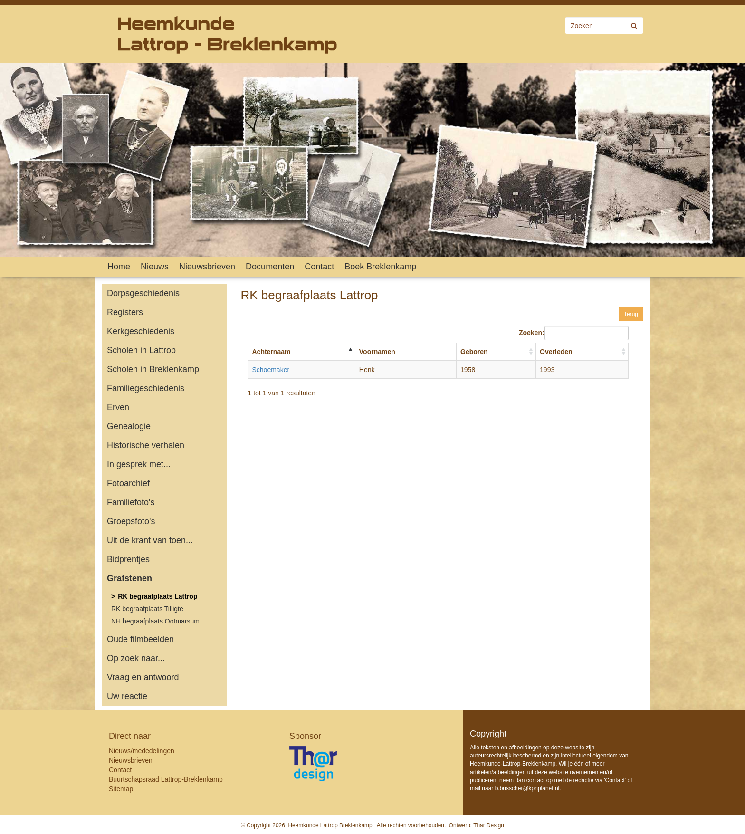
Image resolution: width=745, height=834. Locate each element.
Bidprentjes (128, 559)
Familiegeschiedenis (145, 388)
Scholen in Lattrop (141, 350)
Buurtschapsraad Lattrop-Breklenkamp (166, 779)
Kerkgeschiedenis (140, 331)
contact (535, 780)
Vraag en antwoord (143, 677)
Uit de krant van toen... (150, 540)
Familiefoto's (130, 502)
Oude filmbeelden (140, 639)
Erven (118, 407)
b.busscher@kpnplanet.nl (527, 788)
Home (118, 266)
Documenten (270, 266)
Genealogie (129, 426)
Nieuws (155, 266)
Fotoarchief (128, 483)
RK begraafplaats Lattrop (157, 596)
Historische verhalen (145, 445)
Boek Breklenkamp (380, 266)
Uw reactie (127, 696)
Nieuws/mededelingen (141, 751)
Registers (125, 312)
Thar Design (488, 825)
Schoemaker (271, 370)
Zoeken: (574, 333)
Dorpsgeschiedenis (143, 293)
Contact (319, 266)
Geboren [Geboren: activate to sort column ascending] (474, 351)
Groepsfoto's (131, 521)
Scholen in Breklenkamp (153, 369)
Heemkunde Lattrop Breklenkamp (330, 825)
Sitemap (121, 789)
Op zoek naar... (136, 658)
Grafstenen (129, 578)
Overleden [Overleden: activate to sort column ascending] (556, 351)
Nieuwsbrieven (207, 266)
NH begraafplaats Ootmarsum (155, 621)
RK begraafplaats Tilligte (147, 609)
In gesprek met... (139, 464)
